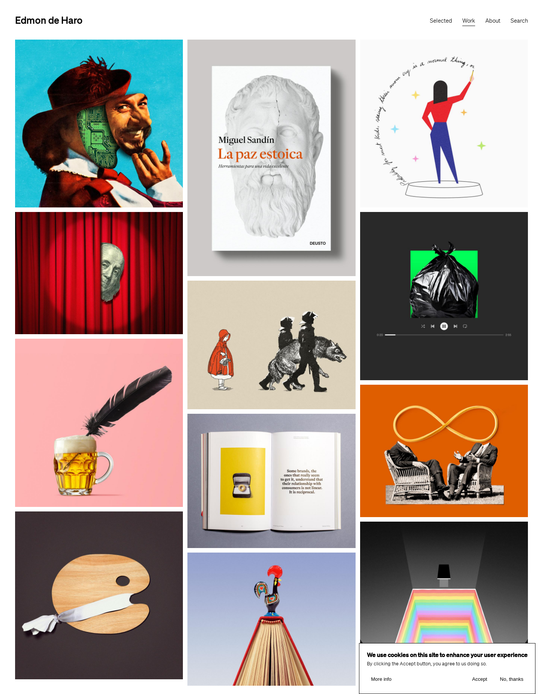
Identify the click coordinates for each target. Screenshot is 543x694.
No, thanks (511, 679)
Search (519, 20)
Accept (479, 679)
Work (468, 20)
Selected (441, 20)
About (492, 20)
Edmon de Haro (49, 20)
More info (381, 679)
